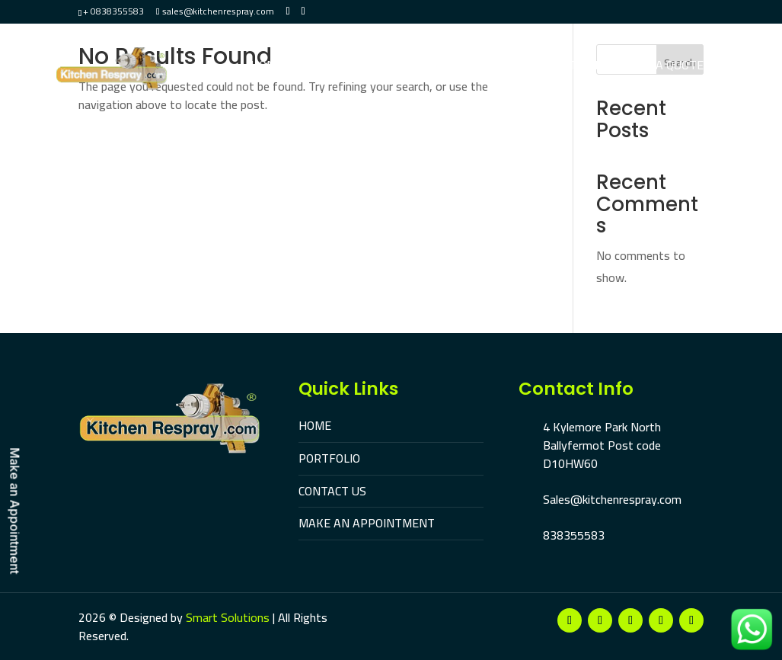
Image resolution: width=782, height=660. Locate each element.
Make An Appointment (542, 66)
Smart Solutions (228, 617)
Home (267, 66)
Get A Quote (667, 66)
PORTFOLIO (329, 458)
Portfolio (334, 66)
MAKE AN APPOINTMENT (366, 522)
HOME (314, 425)
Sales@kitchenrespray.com (612, 499)
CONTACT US (332, 490)
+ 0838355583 (113, 11)
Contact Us (419, 66)
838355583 (574, 535)
